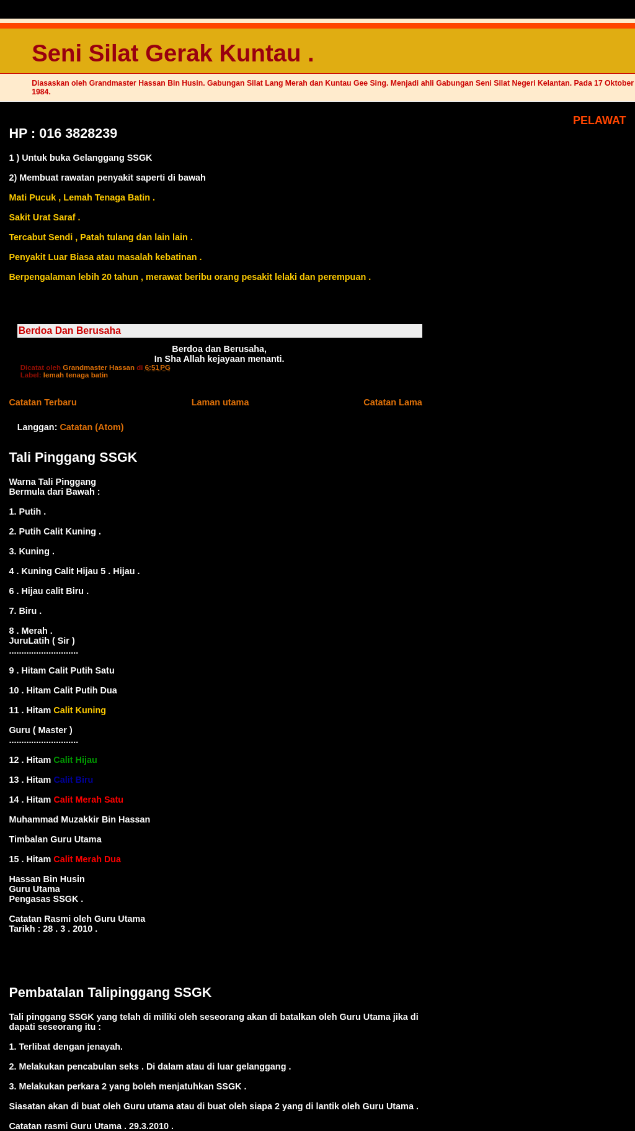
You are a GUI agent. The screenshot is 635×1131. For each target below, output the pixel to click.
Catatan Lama (392, 402)
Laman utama (220, 402)
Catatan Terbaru (42, 402)
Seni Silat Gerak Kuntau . (173, 53)
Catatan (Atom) (91, 427)
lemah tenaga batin (75, 375)
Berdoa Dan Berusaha (70, 330)
